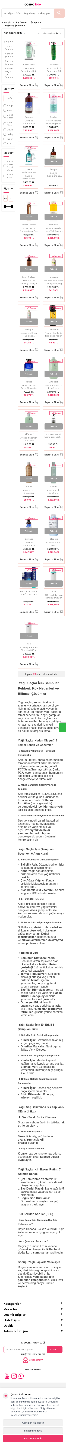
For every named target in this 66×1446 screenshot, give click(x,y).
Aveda (8, 110)
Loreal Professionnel (29, 171)
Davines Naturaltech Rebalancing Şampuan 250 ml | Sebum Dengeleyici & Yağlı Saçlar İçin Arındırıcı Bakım (29, 544)
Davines (8, 129)
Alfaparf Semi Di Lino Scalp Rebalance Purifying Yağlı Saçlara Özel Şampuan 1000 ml (54, 387)
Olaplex (53, 538)
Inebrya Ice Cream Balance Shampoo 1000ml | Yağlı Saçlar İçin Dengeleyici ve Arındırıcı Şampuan (29, 334)
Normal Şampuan (9, 47)
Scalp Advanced (8, 176)
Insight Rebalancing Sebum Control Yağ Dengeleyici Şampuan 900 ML (53, 174)
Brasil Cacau (8, 116)
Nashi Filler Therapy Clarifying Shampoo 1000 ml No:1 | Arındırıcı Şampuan (29, 282)
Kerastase (29, 64)
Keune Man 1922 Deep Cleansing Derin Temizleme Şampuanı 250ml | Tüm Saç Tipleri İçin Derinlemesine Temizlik (29, 387)
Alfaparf (8, 105)
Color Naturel (8, 123)
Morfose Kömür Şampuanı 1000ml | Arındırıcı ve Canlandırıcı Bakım (54, 435)
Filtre (30, 33)
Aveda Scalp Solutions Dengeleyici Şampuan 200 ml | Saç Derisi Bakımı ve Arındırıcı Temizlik (54, 491)
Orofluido (54, 64)
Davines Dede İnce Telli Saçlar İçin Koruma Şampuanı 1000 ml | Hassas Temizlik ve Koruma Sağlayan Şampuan (54, 229)
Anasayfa (6, 22)
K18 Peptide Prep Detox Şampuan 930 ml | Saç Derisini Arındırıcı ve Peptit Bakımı (54, 596)
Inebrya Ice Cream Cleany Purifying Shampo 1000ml (53, 282)
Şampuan (36, 22)
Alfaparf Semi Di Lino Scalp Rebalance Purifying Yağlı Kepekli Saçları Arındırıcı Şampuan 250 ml (28, 439)
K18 (7, 143)
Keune (29, 381)
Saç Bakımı (21, 22)
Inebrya (8, 134)
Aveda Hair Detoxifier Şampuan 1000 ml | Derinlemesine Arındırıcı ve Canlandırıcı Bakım (29, 491)
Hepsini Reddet (33, 1430)
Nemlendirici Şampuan (9, 55)
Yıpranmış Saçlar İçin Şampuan (9, 72)
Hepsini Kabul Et (33, 1438)
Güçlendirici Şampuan (9, 62)
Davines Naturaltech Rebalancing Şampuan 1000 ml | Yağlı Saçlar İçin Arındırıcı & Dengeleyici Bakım (29, 122)
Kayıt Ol (55, 1349)
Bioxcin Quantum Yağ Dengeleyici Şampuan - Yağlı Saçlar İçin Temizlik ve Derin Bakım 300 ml (28, 592)
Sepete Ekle (29, 85)
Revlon (53, 117)
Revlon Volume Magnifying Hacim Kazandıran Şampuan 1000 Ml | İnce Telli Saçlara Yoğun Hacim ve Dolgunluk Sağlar (53, 122)
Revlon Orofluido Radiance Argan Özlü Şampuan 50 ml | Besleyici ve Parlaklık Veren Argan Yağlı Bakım (53, 334)
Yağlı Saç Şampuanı (15, 25)
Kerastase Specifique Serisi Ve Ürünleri (8, 165)
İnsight (8, 139)
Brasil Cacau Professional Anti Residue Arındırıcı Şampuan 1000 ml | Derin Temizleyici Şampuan (29, 229)
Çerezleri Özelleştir (33, 1422)
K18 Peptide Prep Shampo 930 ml (29, 649)
